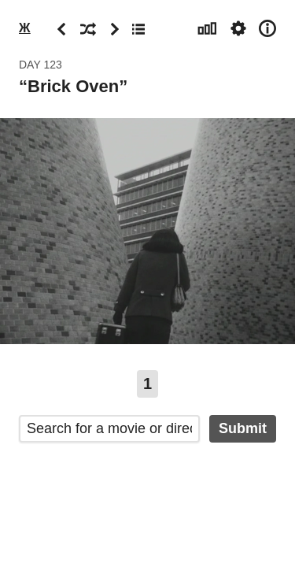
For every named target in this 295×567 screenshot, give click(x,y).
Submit (243, 428)
